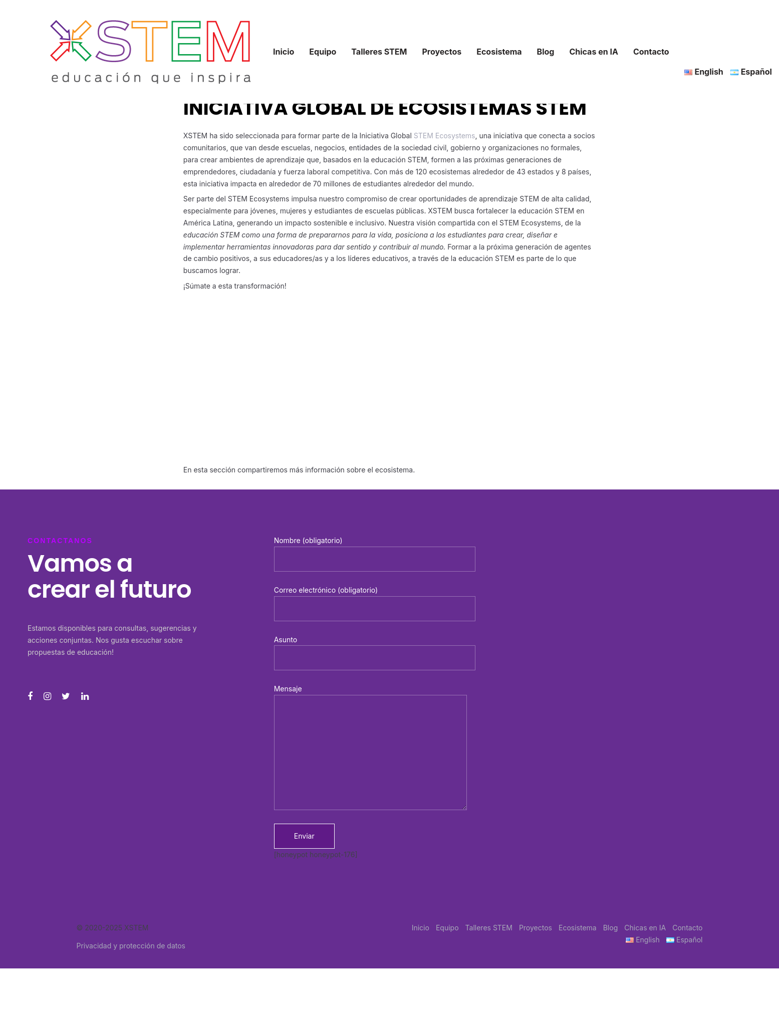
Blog (610, 927)
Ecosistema (578, 927)
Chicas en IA (645, 927)
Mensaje (370, 747)
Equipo (447, 927)
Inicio (420, 927)
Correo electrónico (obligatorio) (374, 603)
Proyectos (535, 927)
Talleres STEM (488, 927)
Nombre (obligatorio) (374, 554)
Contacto (687, 927)
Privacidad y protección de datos (131, 945)
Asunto (374, 653)
